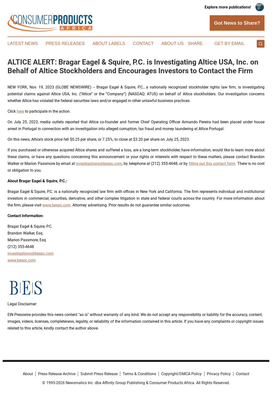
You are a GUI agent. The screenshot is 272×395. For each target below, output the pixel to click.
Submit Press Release (99, 374)
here (20, 111)
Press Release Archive (56, 374)
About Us (172, 43)
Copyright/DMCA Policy (181, 374)
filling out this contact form (212, 163)
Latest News (23, 43)
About (28, 374)
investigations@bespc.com (99, 163)
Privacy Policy (219, 374)
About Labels (108, 43)
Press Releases (65, 43)
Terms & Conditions (139, 374)
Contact (143, 43)
